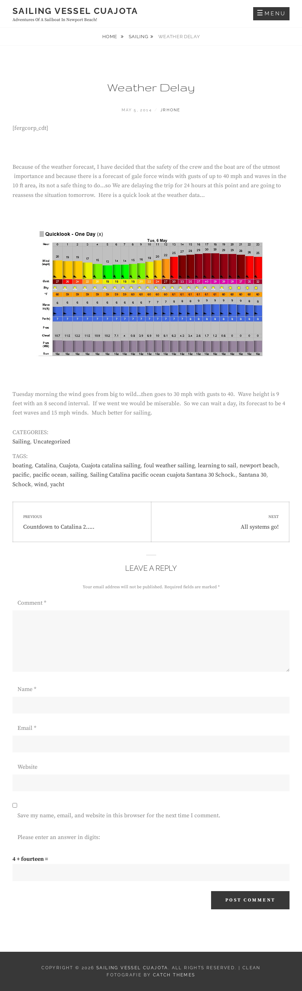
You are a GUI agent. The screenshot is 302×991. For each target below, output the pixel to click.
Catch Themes (174, 974)
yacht (57, 484)
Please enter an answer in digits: (58, 837)
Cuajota (68, 465)
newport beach (259, 465)
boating (22, 465)
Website (27, 767)
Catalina (45, 465)
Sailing (138, 36)
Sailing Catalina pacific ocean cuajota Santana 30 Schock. (163, 474)
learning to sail (217, 465)
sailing (78, 474)
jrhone (170, 110)
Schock (21, 484)
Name (26, 689)
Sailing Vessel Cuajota (75, 11)
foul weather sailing (169, 465)
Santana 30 (252, 474)
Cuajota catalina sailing (110, 465)
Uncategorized (51, 441)
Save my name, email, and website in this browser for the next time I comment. (118, 815)
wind (40, 484)
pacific (21, 474)
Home (110, 36)
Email (26, 728)
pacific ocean (50, 474)
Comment (31, 602)
